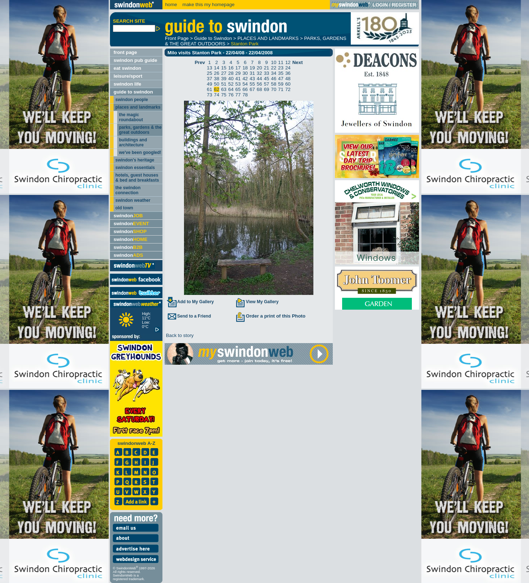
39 (223, 78)
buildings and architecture (133, 142)
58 (273, 84)
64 (231, 89)
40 (231, 78)
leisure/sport (128, 76)
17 (238, 67)
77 (238, 94)
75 (223, 94)
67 (252, 89)
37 (209, 78)
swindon (128, 215)
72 (288, 89)
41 (238, 78)
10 (273, 62)
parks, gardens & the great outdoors (140, 130)
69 (266, 89)
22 (273, 67)
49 (209, 84)
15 (223, 67)
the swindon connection (128, 190)
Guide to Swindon (213, 38)
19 (252, 67)
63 (223, 89)
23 (281, 67)
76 (231, 94)
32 (259, 73)
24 (288, 67)
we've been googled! (140, 152)
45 (266, 78)
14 (216, 67)
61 (209, 89)
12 (288, 62)
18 (245, 67)
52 (231, 84)
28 (231, 73)
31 (252, 73)
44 (259, 78)
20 (259, 67)
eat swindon (127, 68)
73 (209, 94)
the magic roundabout (131, 117)
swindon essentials (135, 167)
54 (245, 84)
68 (259, 89)
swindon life (127, 84)
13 (209, 67)
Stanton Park (244, 43)
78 (245, 94)
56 (259, 84)
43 (252, 78)
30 (245, 73)
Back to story (179, 335)
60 (288, 84)
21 (266, 67)
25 (209, 73)
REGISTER (404, 5)
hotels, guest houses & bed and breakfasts (137, 178)
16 (231, 67)
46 (273, 78)
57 (266, 84)
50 (216, 84)
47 (281, 78)
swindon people (131, 99)
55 (252, 84)
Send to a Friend (188, 316)
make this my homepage (208, 4)
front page (125, 52)
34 (273, 73)
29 (238, 73)
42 (245, 78)
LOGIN (380, 5)
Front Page (177, 38)
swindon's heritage (134, 160)
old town (124, 207)
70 (273, 89)
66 (245, 89)
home (171, 4)
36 (288, 73)
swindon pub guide (135, 60)
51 (223, 84)
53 (238, 84)
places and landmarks (137, 107)
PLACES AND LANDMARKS (268, 38)
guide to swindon (133, 92)
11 (281, 62)
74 (216, 94)
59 (281, 84)
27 (223, 73)
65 (238, 89)
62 (216, 89)
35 (281, 73)
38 (216, 78)
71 (281, 89)
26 (216, 73)
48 (288, 78)
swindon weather (132, 200)
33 (266, 73)
